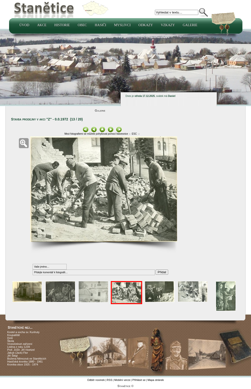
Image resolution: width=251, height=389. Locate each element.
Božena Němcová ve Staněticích (26, 358)
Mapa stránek (156, 379)
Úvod (24, 25)
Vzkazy (168, 25)
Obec (82, 25)
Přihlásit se (139, 379)
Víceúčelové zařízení (19, 343)
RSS (109, 379)
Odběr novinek (96, 379)
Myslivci (122, 25)
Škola (10, 340)
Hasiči (100, 25)
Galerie (190, 25)
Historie (62, 25)
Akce (41, 25)
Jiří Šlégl (12, 355)
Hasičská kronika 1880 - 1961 (25, 361)
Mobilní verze (122, 379)
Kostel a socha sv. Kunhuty (23, 332)
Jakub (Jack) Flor (17, 352)
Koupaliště (13, 335)
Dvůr (10, 338)
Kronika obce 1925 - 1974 (22, 364)
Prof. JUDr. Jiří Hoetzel (21, 349)
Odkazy (145, 25)
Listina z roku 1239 (18, 346)
